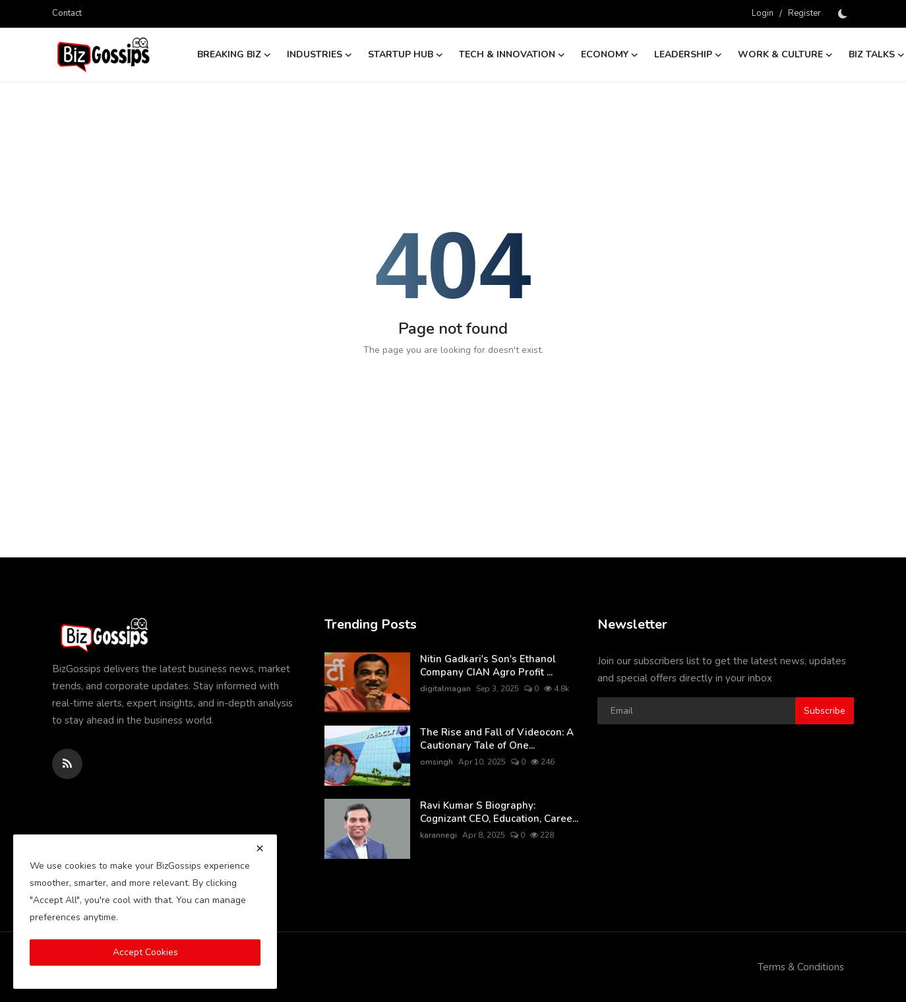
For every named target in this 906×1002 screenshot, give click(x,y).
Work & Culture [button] (785, 55)
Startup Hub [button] (405, 55)
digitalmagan (445, 688)
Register (804, 13)
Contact (67, 13)
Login (762, 13)
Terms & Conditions (801, 967)
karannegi (438, 835)
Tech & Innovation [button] (512, 55)
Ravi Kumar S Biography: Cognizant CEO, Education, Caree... (499, 812)
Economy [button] (609, 55)
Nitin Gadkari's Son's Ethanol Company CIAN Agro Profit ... (488, 665)
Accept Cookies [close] (145, 952)
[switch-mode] (844, 13)
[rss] (67, 764)
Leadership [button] (688, 55)
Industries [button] (319, 55)
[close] (259, 848)
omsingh (436, 762)
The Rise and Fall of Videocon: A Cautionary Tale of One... (497, 739)
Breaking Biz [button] (234, 55)
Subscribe (824, 711)
